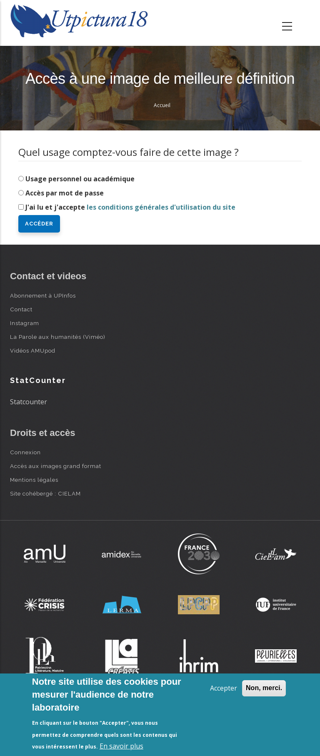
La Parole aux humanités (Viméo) (57, 336)
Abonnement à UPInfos (43, 295)
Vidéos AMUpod (32, 350)
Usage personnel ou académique (80, 178)
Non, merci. (264, 687)
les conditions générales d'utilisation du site (161, 207)
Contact (21, 309)
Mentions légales (34, 479)
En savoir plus (121, 746)
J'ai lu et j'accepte (130, 207)
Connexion (25, 452)
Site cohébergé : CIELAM (45, 493)
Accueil (162, 105)
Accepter (223, 688)
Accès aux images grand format (55, 466)
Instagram (24, 323)
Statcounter (28, 401)
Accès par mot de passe (64, 193)
